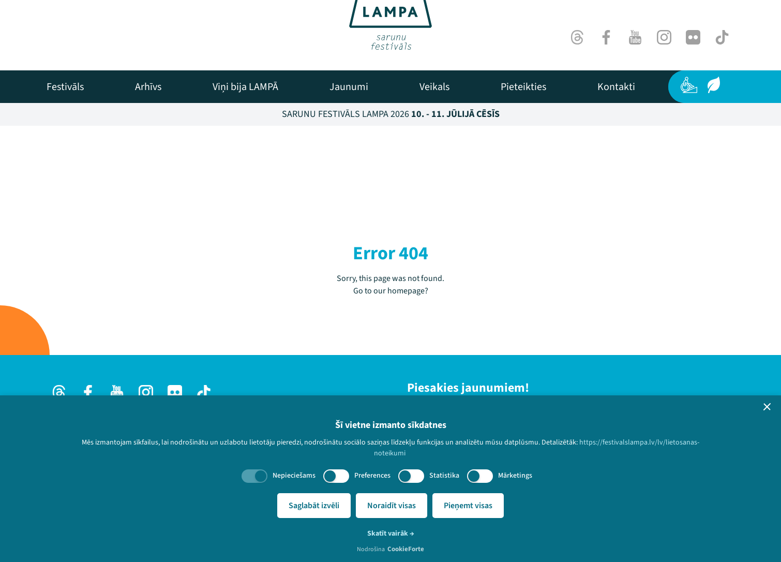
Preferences (372, 475)
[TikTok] (722, 37)
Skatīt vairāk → (390, 533)
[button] (767, 407)
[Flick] (693, 37)
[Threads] (577, 37)
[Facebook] (606, 37)
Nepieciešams (294, 475)
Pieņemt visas (468, 505)
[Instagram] (664, 37)
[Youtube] (635, 37)
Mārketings (515, 475)
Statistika (444, 475)
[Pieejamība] (689, 85)
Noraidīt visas (391, 505)
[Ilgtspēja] (713, 85)
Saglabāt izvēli (314, 505)
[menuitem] (65, 87)
